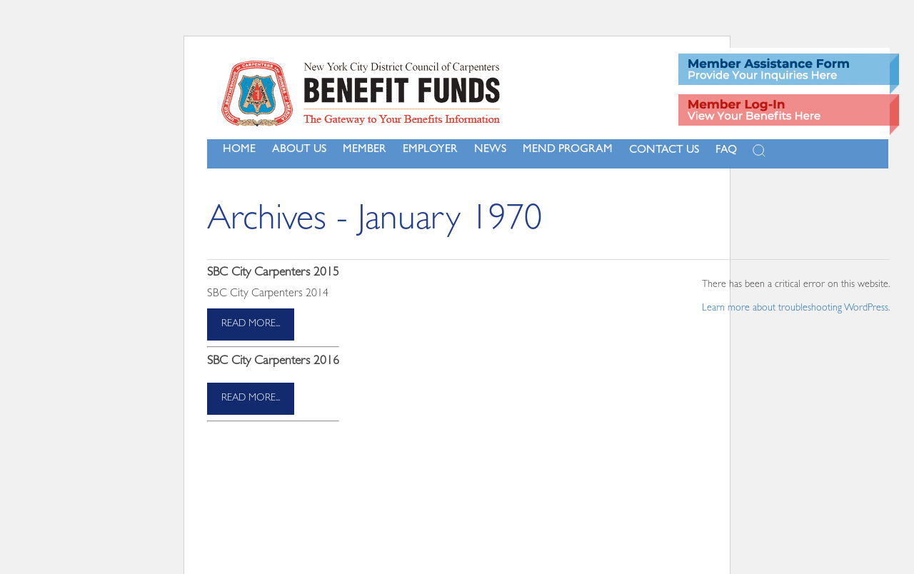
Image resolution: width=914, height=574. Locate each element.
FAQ (726, 150)
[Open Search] (759, 150)
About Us (299, 150)
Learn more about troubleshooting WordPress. (796, 308)
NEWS (490, 150)
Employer (430, 150)
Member (364, 150)
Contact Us (664, 150)
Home (239, 150)
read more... (250, 324)
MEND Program (568, 150)
